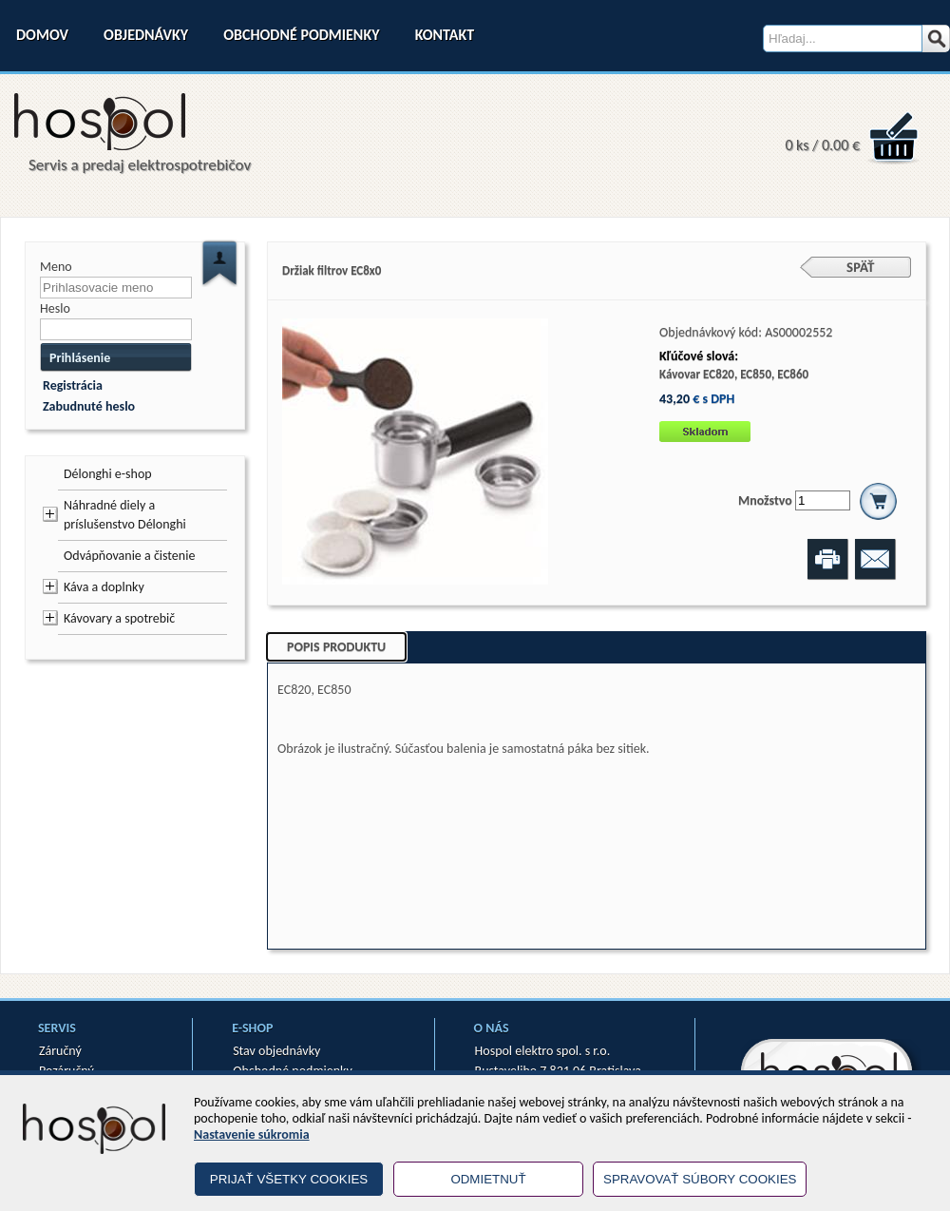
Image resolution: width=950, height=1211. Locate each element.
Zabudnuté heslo (89, 406)
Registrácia (73, 385)
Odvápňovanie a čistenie (129, 556)
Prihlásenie (79, 358)
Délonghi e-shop (108, 474)
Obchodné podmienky (301, 35)
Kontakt (444, 35)
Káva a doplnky (104, 587)
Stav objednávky (276, 1051)
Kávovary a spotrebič (119, 618)
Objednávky (146, 35)
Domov (42, 35)
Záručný (60, 1051)
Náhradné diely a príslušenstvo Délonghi (125, 514)
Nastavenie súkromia (252, 1134)
